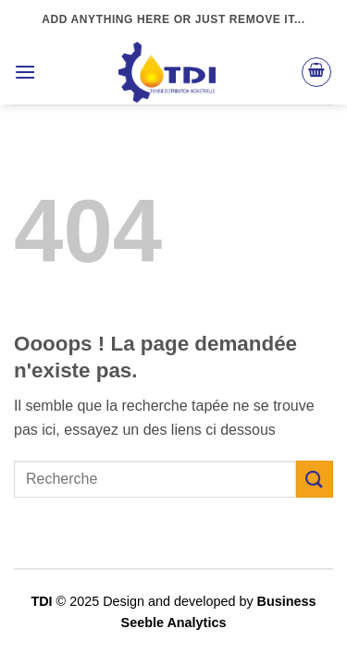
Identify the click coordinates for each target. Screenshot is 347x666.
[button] (25, 71)
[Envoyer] (314, 479)
